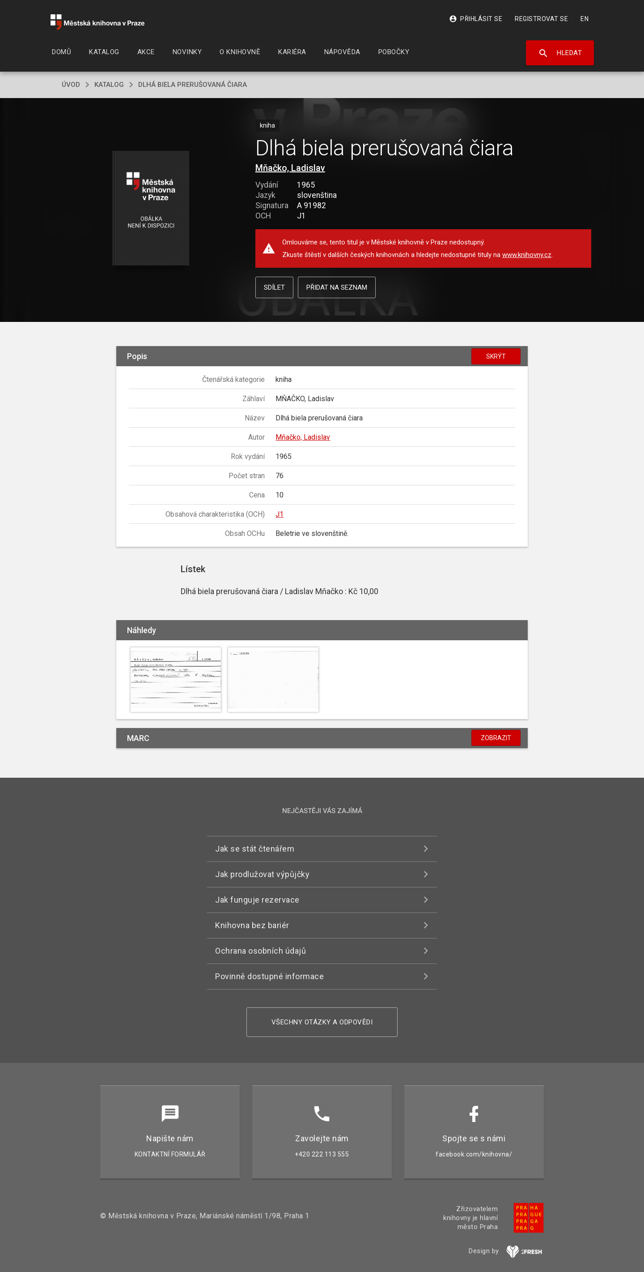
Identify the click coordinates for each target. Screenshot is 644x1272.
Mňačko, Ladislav (290, 168)
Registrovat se (541, 18)
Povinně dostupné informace (269, 976)
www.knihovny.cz (526, 255)
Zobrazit (496, 737)
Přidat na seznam (336, 287)
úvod (71, 85)
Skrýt (496, 356)
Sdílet (274, 287)
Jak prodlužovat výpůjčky (262, 874)
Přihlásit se (475, 19)
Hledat (560, 53)
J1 (279, 514)
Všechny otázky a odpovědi (322, 1022)
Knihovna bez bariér (252, 925)
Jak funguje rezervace (257, 899)
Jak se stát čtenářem (254, 848)
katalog (109, 85)
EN (584, 18)
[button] (151, 209)
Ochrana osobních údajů (260, 950)
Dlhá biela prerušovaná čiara (192, 85)
